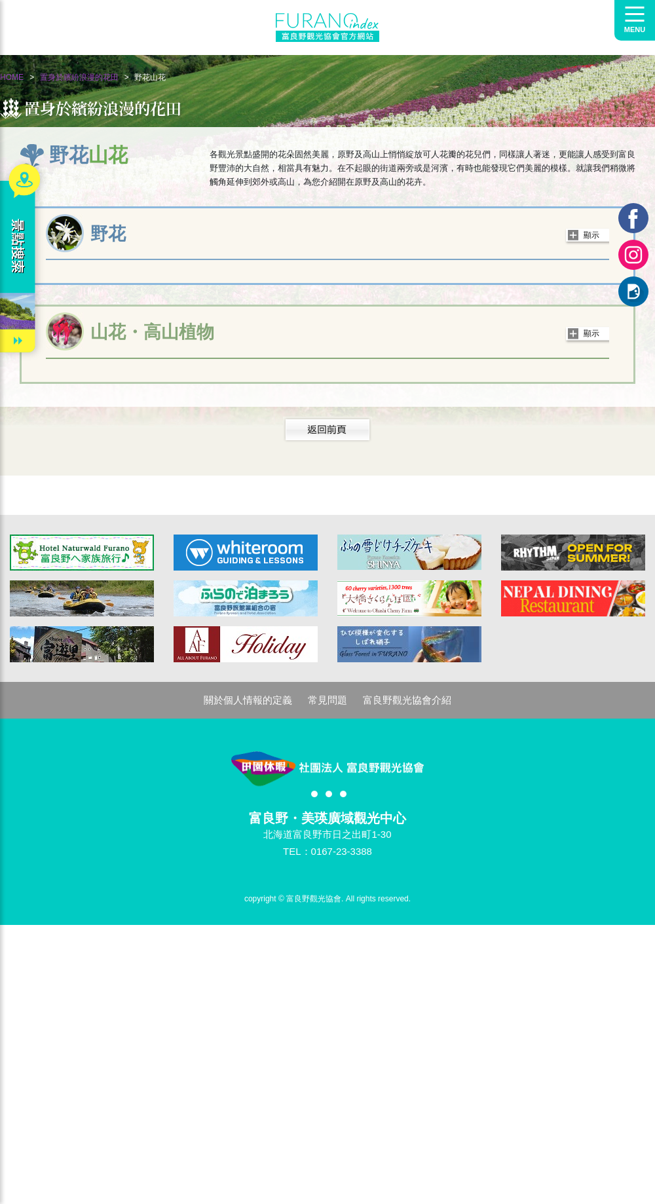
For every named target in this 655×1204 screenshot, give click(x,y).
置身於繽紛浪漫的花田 (79, 77)
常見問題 (327, 699)
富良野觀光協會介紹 (407, 699)
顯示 (591, 235)
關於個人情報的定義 (248, 699)
